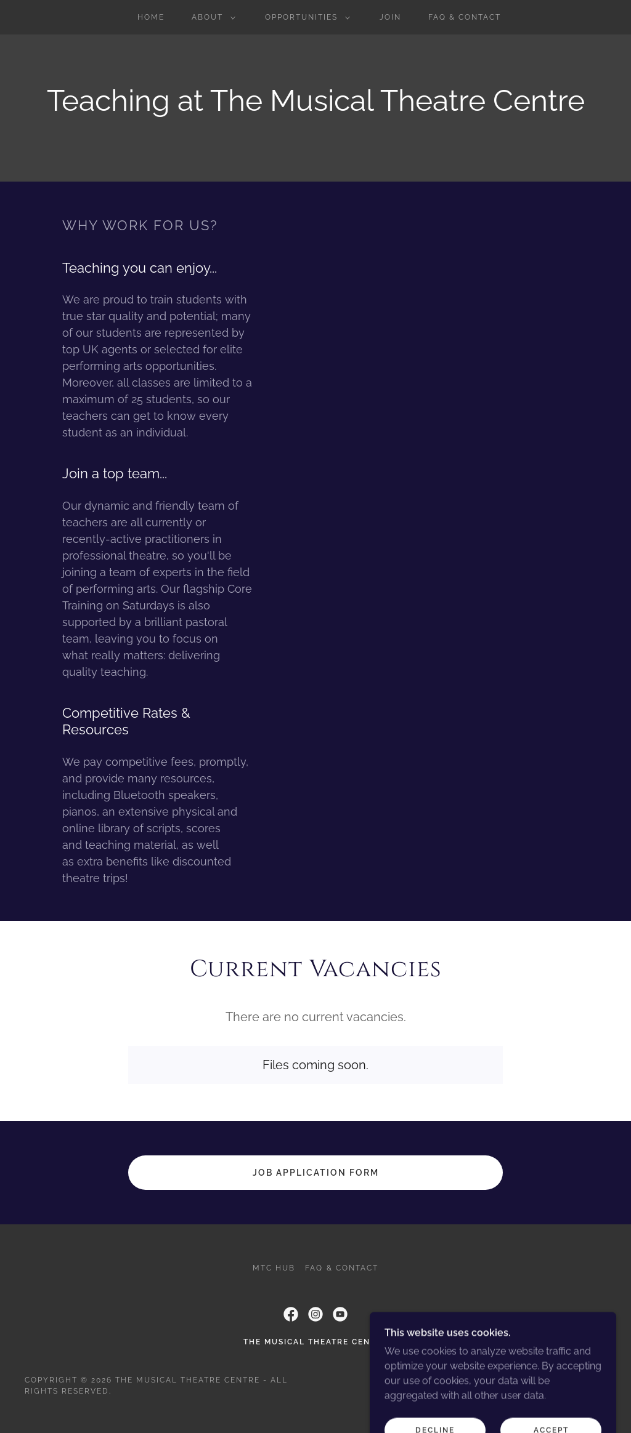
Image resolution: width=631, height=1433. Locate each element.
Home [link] (151, 17)
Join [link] (390, 17)
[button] (211, 17)
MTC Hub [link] (274, 1268)
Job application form (316, 1173)
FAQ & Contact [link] (464, 17)
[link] (291, 1314)
